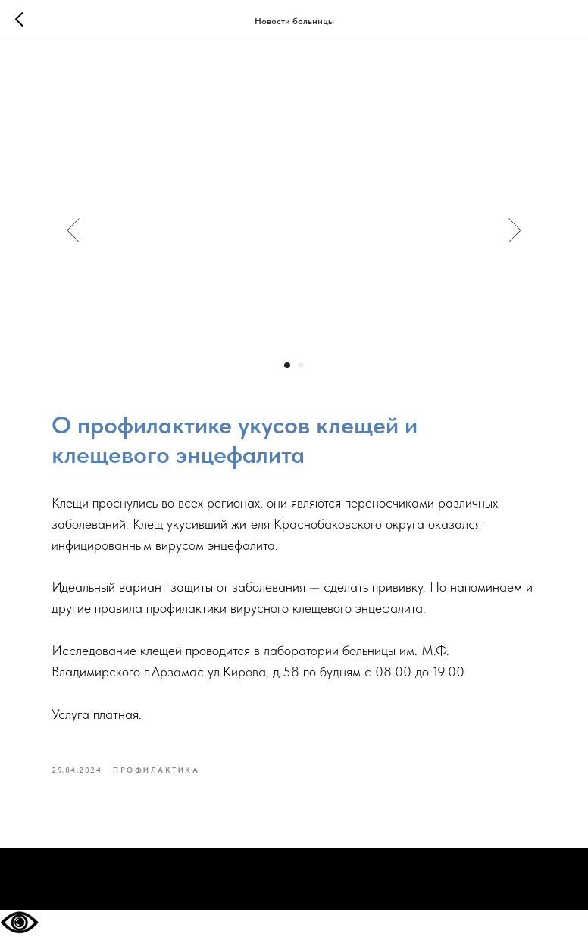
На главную (294, 879)
